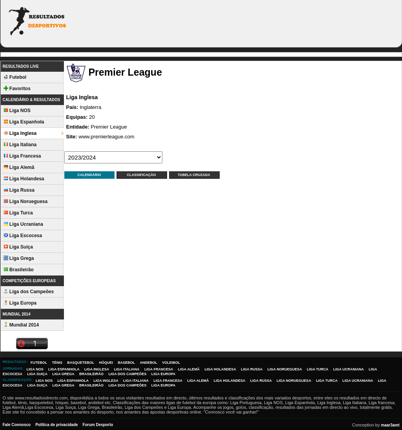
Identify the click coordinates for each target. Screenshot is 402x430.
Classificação (141, 175)
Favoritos (17, 88)
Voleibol (171, 363)
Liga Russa (19, 190)
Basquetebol (80, 363)
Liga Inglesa (20, 133)
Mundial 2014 (21, 325)
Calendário (89, 175)
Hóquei (106, 363)
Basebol (126, 363)
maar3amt (390, 425)
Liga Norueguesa (26, 201)
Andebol (148, 363)
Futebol (15, 77)
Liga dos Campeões (29, 291)
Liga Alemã (19, 167)
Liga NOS (17, 110)
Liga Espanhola (24, 122)
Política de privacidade (56, 425)
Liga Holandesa (24, 178)
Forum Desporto (98, 425)
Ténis (57, 363)
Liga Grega (19, 258)
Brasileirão (19, 269)
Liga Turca (18, 213)
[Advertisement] (255, 22)
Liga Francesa (22, 156)
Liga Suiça (18, 247)
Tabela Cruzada (194, 175)
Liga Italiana (20, 144)
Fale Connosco (17, 425)
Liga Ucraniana (23, 224)
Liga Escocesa (23, 235)
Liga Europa (20, 303)
